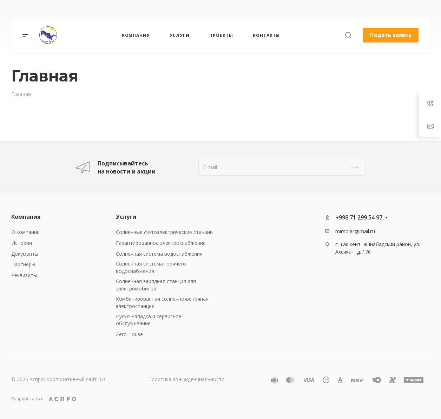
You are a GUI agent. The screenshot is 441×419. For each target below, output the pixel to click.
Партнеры (23, 264)
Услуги (126, 217)
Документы (24, 253)
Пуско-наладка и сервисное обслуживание (149, 320)
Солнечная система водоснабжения (159, 253)
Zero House (129, 334)
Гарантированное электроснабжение (161, 243)
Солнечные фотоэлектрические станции (164, 232)
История (21, 243)
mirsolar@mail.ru (355, 231)
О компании (25, 232)
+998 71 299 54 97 (358, 217)
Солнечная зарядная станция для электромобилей (156, 285)
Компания (26, 217)
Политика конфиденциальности (186, 379)
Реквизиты (24, 275)
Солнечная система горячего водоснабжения (151, 267)
